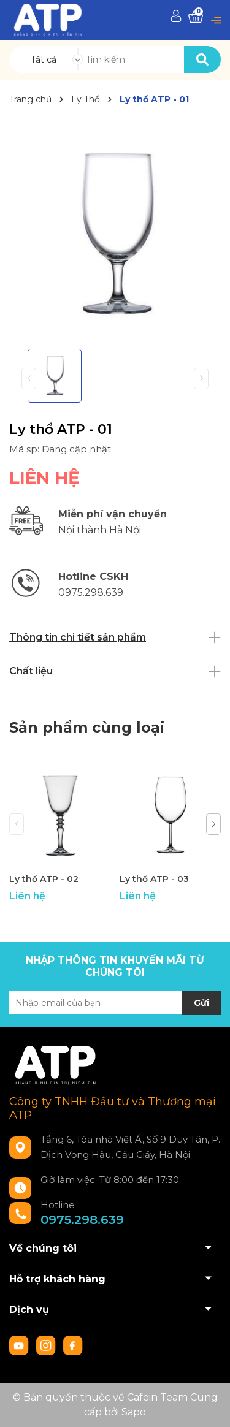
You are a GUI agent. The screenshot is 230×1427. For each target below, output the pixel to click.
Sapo (133, 1412)
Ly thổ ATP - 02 (44, 879)
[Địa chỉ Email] (115, 1002)
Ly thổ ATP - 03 (154, 879)
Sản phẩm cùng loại (86, 727)
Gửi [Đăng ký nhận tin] (201, 1002)
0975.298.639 (82, 1219)
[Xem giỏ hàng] (195, 16)
